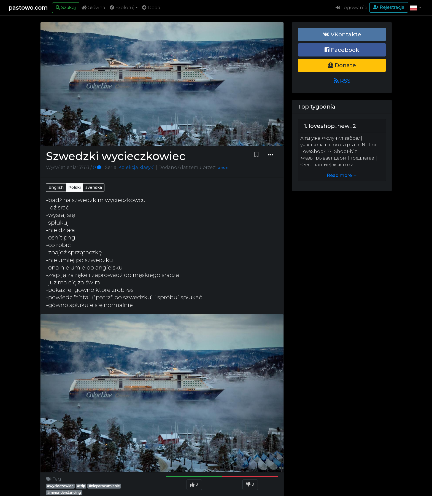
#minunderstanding (64, 492)
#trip (81, 486)
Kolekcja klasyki (136, 167)
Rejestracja (388, 7)
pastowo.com (28, 7)
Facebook (342, 50)
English (56, 187)
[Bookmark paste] (256, 155)
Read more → (342, 175)
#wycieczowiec (60, 486)
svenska (93, 187)
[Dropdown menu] (270, 155)
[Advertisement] (342, 236)
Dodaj (152, 7)
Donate (342, 65)
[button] (415, 7)
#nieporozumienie (104, 486)
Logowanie (351, 7)
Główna (93, 7)
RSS (342, 80)
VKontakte (342, 34)
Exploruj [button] (122, 7)
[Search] (65, 7)
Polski (74, 187)
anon (223, 167)
